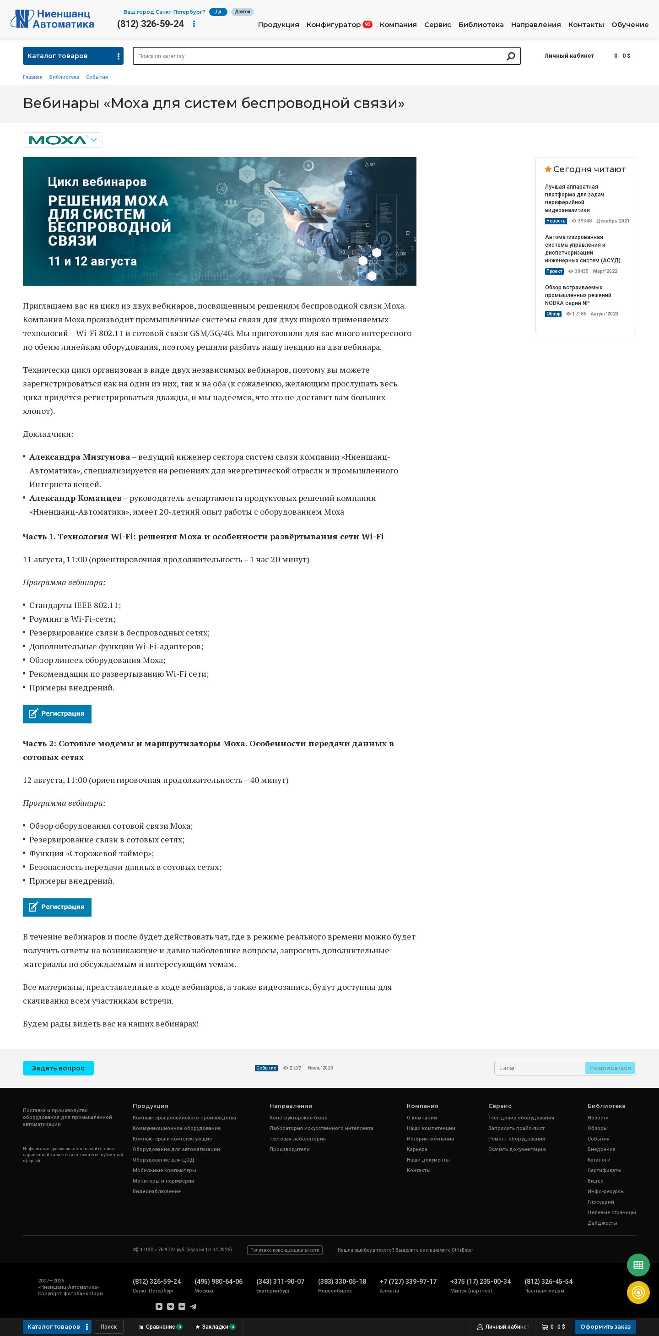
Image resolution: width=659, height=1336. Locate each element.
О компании (422, 1118)
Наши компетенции (431, 1128)
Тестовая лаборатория (298, 1139)
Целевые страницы (612, 1213)
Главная (33, 77)
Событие (266, 1067)
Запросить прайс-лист (516, 1128)
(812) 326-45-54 (548, 1281)
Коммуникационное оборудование (177, 1128)
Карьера (417, 1149)
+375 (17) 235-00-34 (480, 1281)
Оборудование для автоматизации (176, 1149)
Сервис (437, 25)
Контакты (586, 25)
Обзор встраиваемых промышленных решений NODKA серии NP (578, 295)
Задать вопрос (58, 1068)
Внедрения (602, 1149)
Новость (556, 220)
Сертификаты (604, 1170)
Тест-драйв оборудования (521, 1118)
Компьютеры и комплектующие (172, 1139)
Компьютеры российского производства (184, 1118)
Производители (290, 1149)
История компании (430, 1139)
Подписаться (610, 1067)
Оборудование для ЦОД (163, 1160)
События (97, 77)
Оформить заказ (605, 1326)
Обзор (553, 313)
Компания (398, 25)
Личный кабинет (569, 55)
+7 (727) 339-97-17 (408, 1281)
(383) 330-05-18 (342, 1281)
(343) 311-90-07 (280, 1281)
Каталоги (599, 1160)
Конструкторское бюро (299, 1118)
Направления (536, 25)
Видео (596, 1181)
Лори (96, 1294)
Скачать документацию (517, 1149)
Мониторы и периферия (163, 1181)
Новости (598, 1118)
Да (218, 11)
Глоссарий (601, 1202)
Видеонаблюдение (157, 1192)
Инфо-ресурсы (606, 1192)
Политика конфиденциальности (284, 1250)
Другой (242, 11)
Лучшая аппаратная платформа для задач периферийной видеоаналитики (574, 198)
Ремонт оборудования (516, 1139)
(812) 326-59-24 (150, 23)
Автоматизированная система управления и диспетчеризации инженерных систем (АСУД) (583, 249)
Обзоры (598, 1128)
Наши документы (428, 1160)
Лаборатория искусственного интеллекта (321, 1128)
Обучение (630, 25)
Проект (554, 271)
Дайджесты (602, 1223)
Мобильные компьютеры (164, 1170)
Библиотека (481, 25)
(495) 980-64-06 (218, 1281)
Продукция (278, 25)
